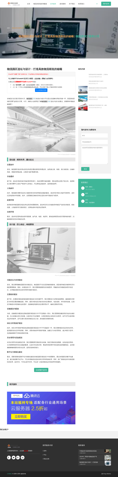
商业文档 (46, 459)
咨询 (44, 451)
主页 (28, 4)
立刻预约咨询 (41, 370)
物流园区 (29, 98)
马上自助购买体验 (41, 90)
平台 (44, 455)
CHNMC (9, 474)
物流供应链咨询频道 (40, 4)
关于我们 (72, 4)
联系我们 (81, 4)
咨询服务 (53, 4)
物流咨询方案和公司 (18, 28)
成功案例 (63, 4)
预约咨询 (106, 3)
